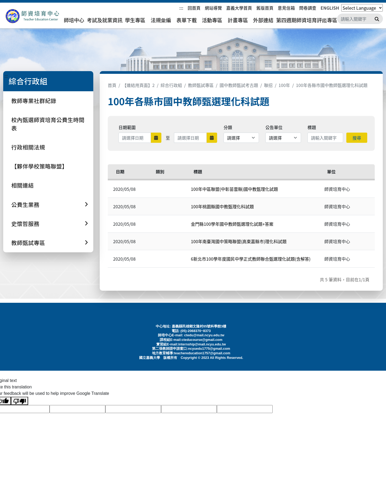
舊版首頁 (264, 8)
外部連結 (263, 20)
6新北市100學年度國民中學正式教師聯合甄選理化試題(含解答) (250, 259)
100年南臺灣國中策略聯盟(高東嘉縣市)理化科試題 (239, 241)
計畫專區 (238, 20)
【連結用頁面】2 (138, 85)
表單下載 (186, 20)
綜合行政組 (171, 85)
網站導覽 (213, 8)
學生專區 (135, 20)
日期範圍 (127, 127)
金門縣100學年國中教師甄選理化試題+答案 (232, 224)
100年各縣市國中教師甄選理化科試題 (332, 85)
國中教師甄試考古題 (239, 85)
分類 (228, 127)
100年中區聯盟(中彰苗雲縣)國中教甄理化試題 (234, 189)
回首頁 (194, 8)
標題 (311, 127)
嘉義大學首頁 (239, 8)
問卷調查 (307, 8)
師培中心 (74, 20)
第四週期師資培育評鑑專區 (306, 20)
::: (181, 8)
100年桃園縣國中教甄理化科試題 (222, 206)
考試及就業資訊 (105, 20)
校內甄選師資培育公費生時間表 (47, 124)
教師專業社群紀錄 (33, 101)
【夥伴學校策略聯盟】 (39, 166)
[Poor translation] (19, 401)
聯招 (268, 85)
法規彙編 (161, 20)
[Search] (360, 19)
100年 (284, 85)
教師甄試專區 (201, 85)
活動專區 (212, 20)
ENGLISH (330, 8)
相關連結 (22, 185)
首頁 (112, 85)
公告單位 (274, 127)
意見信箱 (286, 8)
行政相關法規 (28, 147)
